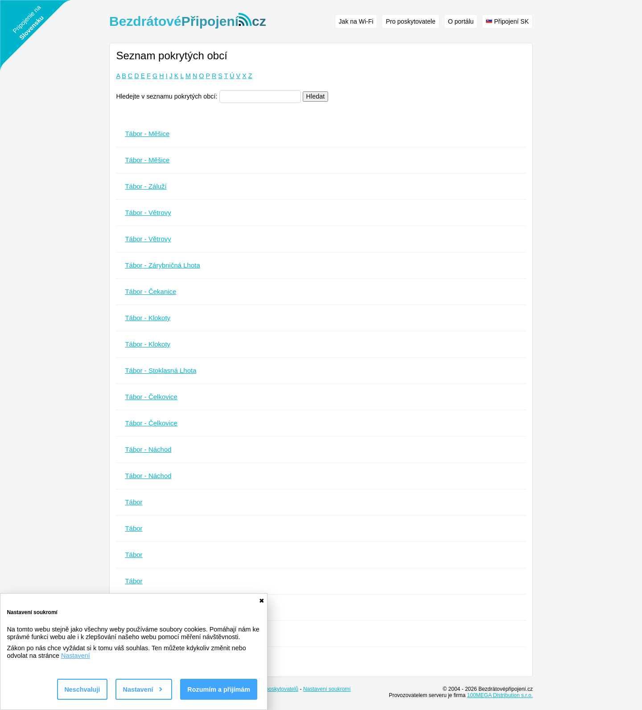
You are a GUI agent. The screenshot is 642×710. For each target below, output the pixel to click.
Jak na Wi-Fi (356, 21)
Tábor (133, 502)
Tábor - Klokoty (147, 318)
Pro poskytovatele (410, 21)
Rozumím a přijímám (218, 689)
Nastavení (75, 655)
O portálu (461, 21)
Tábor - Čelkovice (151, 396)
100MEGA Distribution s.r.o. (500, 695)
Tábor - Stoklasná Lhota (160, 370)
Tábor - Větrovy (148, 212)
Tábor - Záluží (145, 186)
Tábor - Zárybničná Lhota (162, 265)
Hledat (315, 96)
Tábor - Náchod (148, 449)
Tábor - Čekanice (150, 291)
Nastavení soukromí (327, 689)
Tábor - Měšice (147, 133)
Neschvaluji (82, 689)
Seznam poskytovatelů (272, 689)
